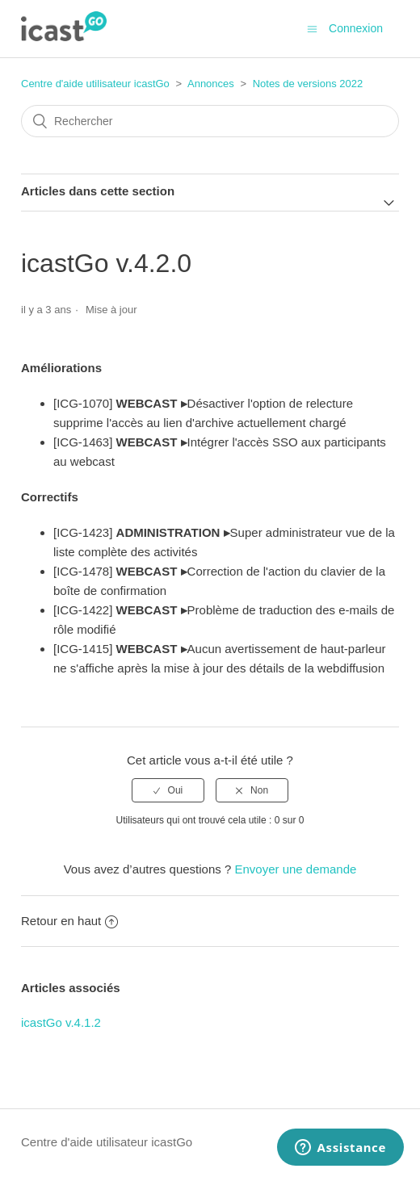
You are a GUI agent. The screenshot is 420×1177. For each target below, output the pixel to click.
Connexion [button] (356, 28)
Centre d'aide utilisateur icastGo (95, 83)
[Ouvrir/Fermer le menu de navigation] (312, 28)
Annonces (210, 83)
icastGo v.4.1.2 (61, 1022)
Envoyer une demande (295, 869)
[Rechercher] (210, 121)
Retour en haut (69, 921)
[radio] (168, 790)
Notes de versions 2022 (308, 83)
